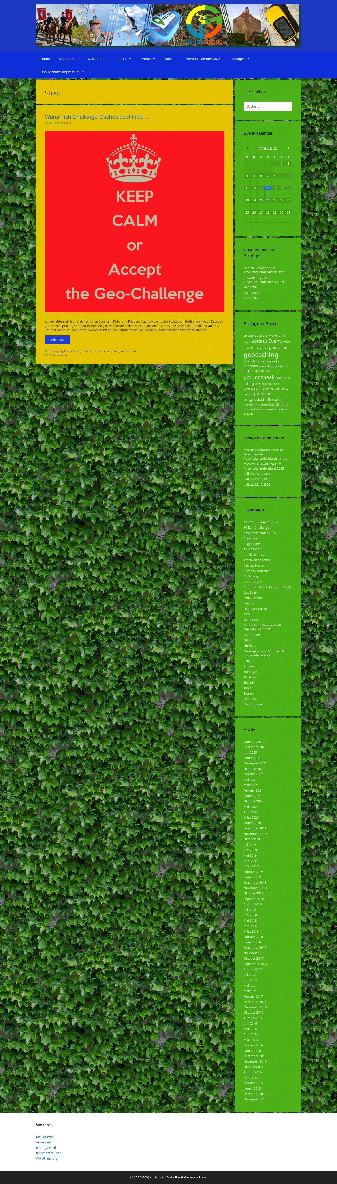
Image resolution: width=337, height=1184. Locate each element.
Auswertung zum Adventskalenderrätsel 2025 (264, 279)
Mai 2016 (250, 1029)
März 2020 (251, 817)
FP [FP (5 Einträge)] (251, 348)
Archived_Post (254, 554)
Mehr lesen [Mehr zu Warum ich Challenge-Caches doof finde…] (57, 340)
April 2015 (251, 1078)
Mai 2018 (250, 920)
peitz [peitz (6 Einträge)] (284, 388)
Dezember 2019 (255, 828)
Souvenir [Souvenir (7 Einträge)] (250, 404)
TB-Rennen (252, 677)
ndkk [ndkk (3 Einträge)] (277, 383)
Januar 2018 (252, 942)
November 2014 (255, 1099)
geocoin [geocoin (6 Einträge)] (273, 361)
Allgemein (71, 58)
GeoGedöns (252, 635)
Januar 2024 (252, 758)
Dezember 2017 (255, 947)
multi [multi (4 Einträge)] (270, 384)
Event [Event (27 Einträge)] (274, 341)
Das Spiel (99, 58)
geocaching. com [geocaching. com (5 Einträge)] (255, 361)
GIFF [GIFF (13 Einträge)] (248, 371)
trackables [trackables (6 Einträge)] (256, 409)
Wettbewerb (128, 351)
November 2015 (255, 1061)
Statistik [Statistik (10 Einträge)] (283, 404)
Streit (116, 351)
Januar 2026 (252, 742)
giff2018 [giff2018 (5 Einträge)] (258, 371)
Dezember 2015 (255, 1056)
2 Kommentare (58, 355)
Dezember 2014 (255, 1094)
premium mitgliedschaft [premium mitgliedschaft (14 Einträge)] (258, 396)
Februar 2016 (253, 1045)
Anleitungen (252, 549)
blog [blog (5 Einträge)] (275, 336)
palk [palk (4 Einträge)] (277, 388)
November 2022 (255, 763)
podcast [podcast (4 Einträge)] (248, 394)
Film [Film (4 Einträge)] (246, 348)
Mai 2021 (250, 779)
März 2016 (251, 1039)
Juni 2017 (250, 980)
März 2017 (251, 991)
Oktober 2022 (254, 769)
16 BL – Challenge (256, 527)
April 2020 (251, 812)
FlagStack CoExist (256, 609)
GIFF (247, 640)
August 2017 (253, 969)
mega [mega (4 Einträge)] (262, 384)
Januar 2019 (252, 877)
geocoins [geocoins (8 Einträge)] (251, 366)
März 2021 (251, 785)
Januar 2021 (252, 796)
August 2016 (253, 1018)
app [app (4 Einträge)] (259, 336)
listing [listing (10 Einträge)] (249, 383)
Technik (249, 682)
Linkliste (250, 645)
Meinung (105, 351)
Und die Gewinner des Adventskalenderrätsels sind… (265, 270)
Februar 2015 (253, 1083)
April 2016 (251, 1034)
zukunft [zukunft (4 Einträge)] (248, 414)
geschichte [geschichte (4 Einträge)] (281, 366)
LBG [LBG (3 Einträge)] (287, 378)
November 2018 (255, 888)
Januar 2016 (252, 1050)
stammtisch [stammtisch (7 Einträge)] (266, 404)
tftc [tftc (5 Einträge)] (246, 409)
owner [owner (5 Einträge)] (269, 388)
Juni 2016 (250, 1023)
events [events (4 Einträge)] (286, 342)
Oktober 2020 (254, 801)
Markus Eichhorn (256, 450)
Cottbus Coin (253, 582)
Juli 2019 (250, 844)
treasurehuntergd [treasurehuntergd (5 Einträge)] (276, 409)
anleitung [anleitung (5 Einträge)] (250, 336)
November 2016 (255, 1007)
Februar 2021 (253, 790)
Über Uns (250, 699)
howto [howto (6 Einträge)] (279, 378)
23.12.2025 (252, 292)
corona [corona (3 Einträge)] (247, 342)
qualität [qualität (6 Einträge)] (276, 400)
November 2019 (255, 834)
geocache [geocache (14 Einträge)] (278, 347)
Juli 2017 (250, 974)
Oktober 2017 (254, 958)
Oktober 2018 (254, 893)
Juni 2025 (250, 752)
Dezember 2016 (255, 1002)
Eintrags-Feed (46, 1147)
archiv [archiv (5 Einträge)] (267, 336)
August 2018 (253, 904)
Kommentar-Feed (49, 1153)
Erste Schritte (253, 598)
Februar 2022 (253, 774)
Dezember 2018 (255, 882)
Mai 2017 (250, 985)
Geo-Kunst (251, 619)
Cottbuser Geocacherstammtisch (267, 587)
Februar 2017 (253, 996)
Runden (249, 666)
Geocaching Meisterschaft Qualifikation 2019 (262, 627)
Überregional (253, 704)
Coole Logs (252, 576)
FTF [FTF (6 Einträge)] (256, 348)
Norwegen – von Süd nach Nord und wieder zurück (267, 653)
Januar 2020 (252, 823)
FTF (97, 351)
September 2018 (255, 899)
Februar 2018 (253, 937)
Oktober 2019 (254, 839)
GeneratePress (195, 1177)
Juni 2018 (250, 915)
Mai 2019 (250, 855)
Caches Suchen (254, 565)
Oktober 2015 (254, 1067)
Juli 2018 (250, 909)
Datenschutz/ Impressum (65, 71)
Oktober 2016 (254, 1012)
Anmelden (43, 1142)
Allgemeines (253, 544)
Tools (173, 58)
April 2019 (251, 861)
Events (150, 58)
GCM (247, 614)
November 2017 (255, 953)
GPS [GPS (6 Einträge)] (267, 371)
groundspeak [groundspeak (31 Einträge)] (259, 377)
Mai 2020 (250, 807)
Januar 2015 (252, 1088)
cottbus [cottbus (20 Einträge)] (260, 341)
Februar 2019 (253, 872)
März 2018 (251, 931)
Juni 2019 (250, 850)
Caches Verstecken (257, 571)
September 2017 (255, 964)
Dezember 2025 (255, 747)
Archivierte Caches (257, 560)
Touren (126, 58)
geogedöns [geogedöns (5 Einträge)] (266, 366)
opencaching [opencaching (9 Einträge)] (254, 388)
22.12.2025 (252, 298)
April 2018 (251, 926)
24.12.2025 (252, 287)
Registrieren (45, 1137)
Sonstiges (242, 58)
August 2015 (253, 1072)
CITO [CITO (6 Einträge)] (282, 335)
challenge (88, 351)
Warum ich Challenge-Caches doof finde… (97, 117)
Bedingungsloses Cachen (64, 351)
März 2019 (251, 866)
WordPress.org (47, 1158)
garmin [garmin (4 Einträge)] (263, 348)
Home (45, 58)
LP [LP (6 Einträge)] (256, 383)
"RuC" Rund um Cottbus (261, 522)
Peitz (247, 661)
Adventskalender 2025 (203, 58)
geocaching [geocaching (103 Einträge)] (261, 354)
